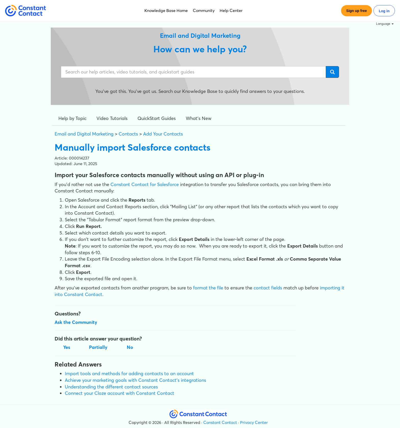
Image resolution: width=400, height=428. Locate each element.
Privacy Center (254, 422)
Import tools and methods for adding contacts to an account (129, 373)
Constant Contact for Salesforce (144, 184)
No (130, 347)
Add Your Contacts (163, 134)
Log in (384, 11)
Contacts (128, 134)
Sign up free (356, 11)
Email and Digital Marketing (84, 134)
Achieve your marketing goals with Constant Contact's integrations (135, 380)
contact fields (268, 288)
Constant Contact (220, 422)
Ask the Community (76, 322)
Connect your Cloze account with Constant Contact (119, 393)
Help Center (231, 10)
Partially (98, 347)
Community (204, 10)
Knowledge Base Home (166, 10)
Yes (66, 347)
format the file (208, 288)
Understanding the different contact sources (111, 387)
